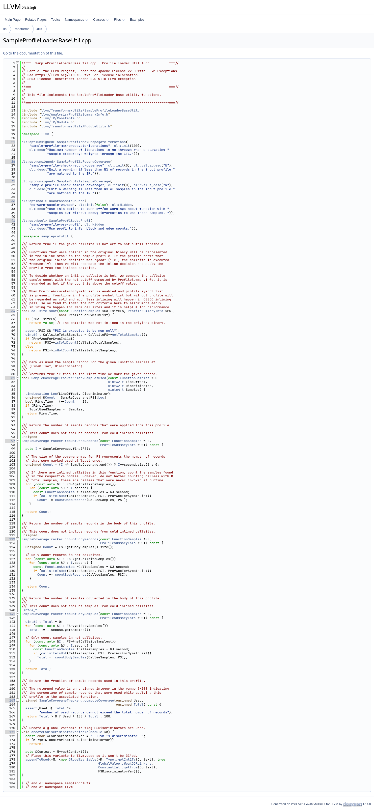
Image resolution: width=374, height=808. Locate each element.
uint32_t (116, 382)
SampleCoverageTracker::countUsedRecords (59, 441)
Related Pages (35, 19)
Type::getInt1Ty (121, 759)
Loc (54, 394)
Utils (39, 29)
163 (10, 700)
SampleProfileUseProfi (69, 220)
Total (48, 622)
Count (50, 397)
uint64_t (33, 334)
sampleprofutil (55, 236)
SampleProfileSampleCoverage (83, 181)
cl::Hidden (122, 205)
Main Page (12, 19)
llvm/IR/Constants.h (59, 118)
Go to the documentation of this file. (33, 53)
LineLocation (37, 394)
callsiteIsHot (44, 311)
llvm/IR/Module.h (57, 122)
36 (10, 201)
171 (10, 732)
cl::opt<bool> (34, 201)
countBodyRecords (71, 574)
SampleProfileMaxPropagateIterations (91, 142)
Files (119, 19)
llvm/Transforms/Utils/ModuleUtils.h (75, 126)
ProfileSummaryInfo (145, 311)
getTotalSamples (127, 334)
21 (10, 142)
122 (10, 539)
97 (10, 441)
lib (5, 29)
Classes (101, 19)
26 (10, 161)
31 (10, 181)
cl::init (122, 146)
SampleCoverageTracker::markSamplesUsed (68, 378)
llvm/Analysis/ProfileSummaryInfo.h (74, 114)
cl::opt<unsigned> (38, 142)
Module (96, 732)
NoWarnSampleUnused (66, 201)
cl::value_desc (147, 165)
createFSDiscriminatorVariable (59, 732)
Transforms (21, 29)
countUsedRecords (71, 500)
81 (10, 378)
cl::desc (37, 150)
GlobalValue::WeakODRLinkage (124, 763)
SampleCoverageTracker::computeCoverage (76, 700)
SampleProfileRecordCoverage (83, 161)
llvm (45, 134)
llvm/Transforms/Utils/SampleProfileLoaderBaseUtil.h (91, 110)
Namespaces (76, 19)
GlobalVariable (82, 759)
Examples (137, 19)
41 (10, 220)
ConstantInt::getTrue (118, 767)
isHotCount (63, 350)
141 (10, 614)
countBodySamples (71, 657)
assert (31, 330)
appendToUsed (37, 759)
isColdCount (66, 342)
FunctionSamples (85, 311)
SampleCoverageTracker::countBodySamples (59, 614)
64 (10, 311)
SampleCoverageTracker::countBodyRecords (59, 539)
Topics (55, 19)
